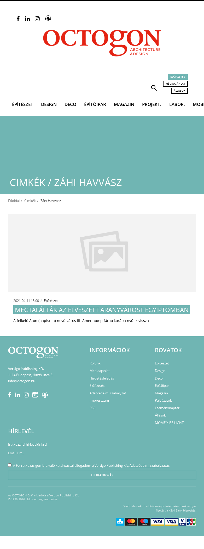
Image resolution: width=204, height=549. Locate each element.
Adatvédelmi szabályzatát (149, 465)
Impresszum (99, 400)
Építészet (22, 104)
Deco (70, 104)
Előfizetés (177, 76)
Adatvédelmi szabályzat (108, 393)
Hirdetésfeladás (102, 378)
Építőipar (95, 104)
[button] (154, 87)
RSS (92, 408)
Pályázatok (163, 400)
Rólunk (95, 363)
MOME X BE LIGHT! (169, 422)
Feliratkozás (102, 475)
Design (49, 104)
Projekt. (151, 104)
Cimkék (30, 200)
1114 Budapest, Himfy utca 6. (30, 375)
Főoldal (14, 200)
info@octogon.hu (21, 380)
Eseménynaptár (167, 408)
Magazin (124, 104)
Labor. (177, 104)
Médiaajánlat (175, 83)
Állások (179, 90)
